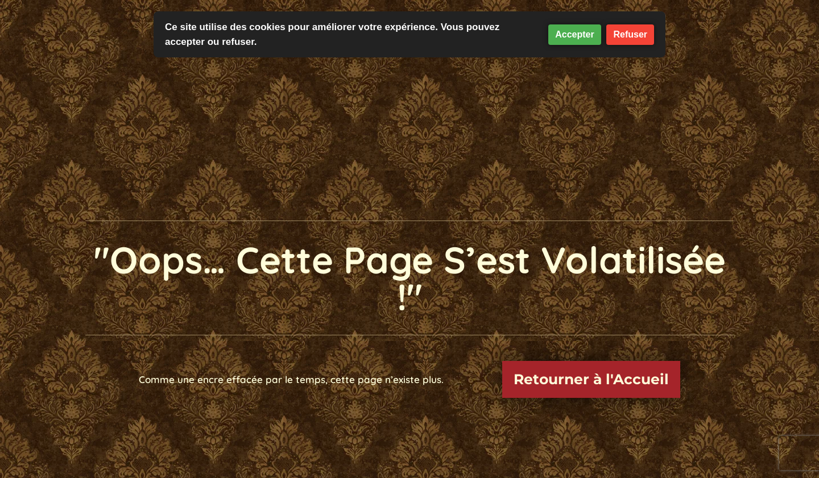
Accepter (574, 34)
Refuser (630, 34)
